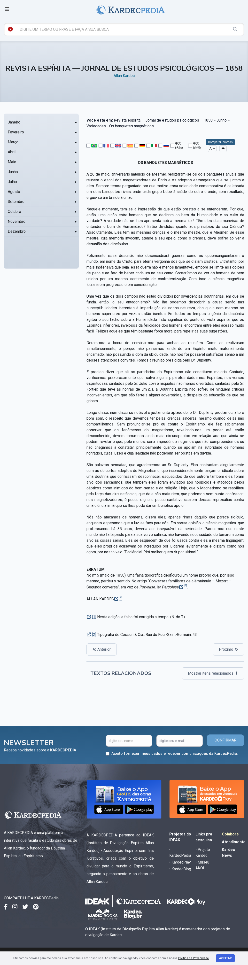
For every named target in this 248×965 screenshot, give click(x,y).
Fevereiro (16, 132)
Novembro (16, 221)
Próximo (228, 649)
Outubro (14, 211)
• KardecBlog (180, 869)
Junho (13, 172)
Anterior (102, 649)
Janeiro (14, 122)
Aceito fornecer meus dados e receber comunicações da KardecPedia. (174, 753)
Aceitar (225, 958)
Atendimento (234, 842)
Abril (12, 152)
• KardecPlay (180, 862)
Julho (12, 181)
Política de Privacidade (193, 958)
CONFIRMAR (225, 740)
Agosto (14, 191)
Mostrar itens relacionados (213, 673)
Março (13, 142)
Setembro (16, 201)
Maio (12, 162)
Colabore (230, 834)
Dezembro (17, 231)
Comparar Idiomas (220, 142)
